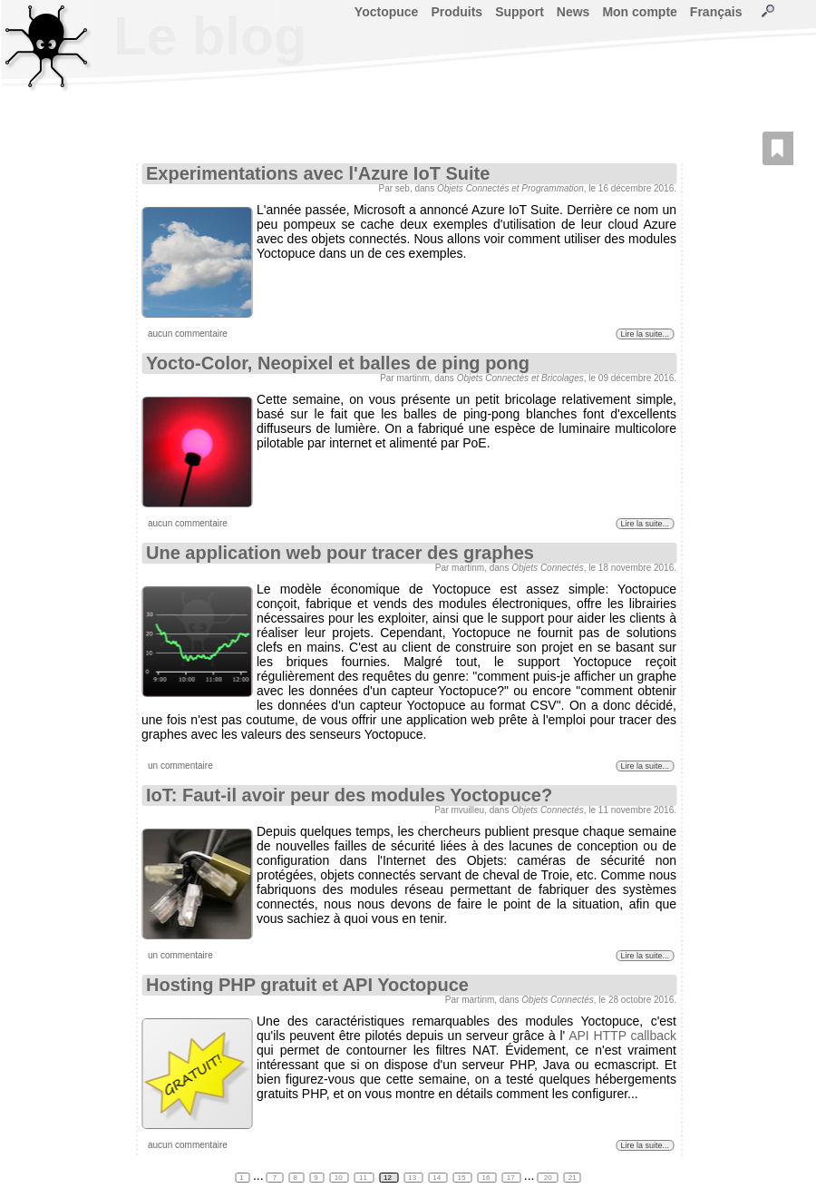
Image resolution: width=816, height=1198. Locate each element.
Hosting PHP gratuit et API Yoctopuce (307, 985)
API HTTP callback (622, 1035)
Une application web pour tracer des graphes (340, 553)
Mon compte (639, 12)
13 (413, 1177)
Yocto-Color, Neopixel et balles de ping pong (337, 363)
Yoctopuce (387, 12)
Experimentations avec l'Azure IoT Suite (318, 173)
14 (437, 1177)
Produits (456, 12)
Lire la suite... (644, 334)
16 (487, 1177)
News (573, 12)
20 (548, 1177)
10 (340, 1177)
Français (716, 12)
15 (462, 1177)
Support (519, 12)
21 (572, 1177)
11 (364, 1177)
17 (512, 1177)
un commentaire (180, 766)
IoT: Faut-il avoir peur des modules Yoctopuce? (349, 795)
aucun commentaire (188, 334)
